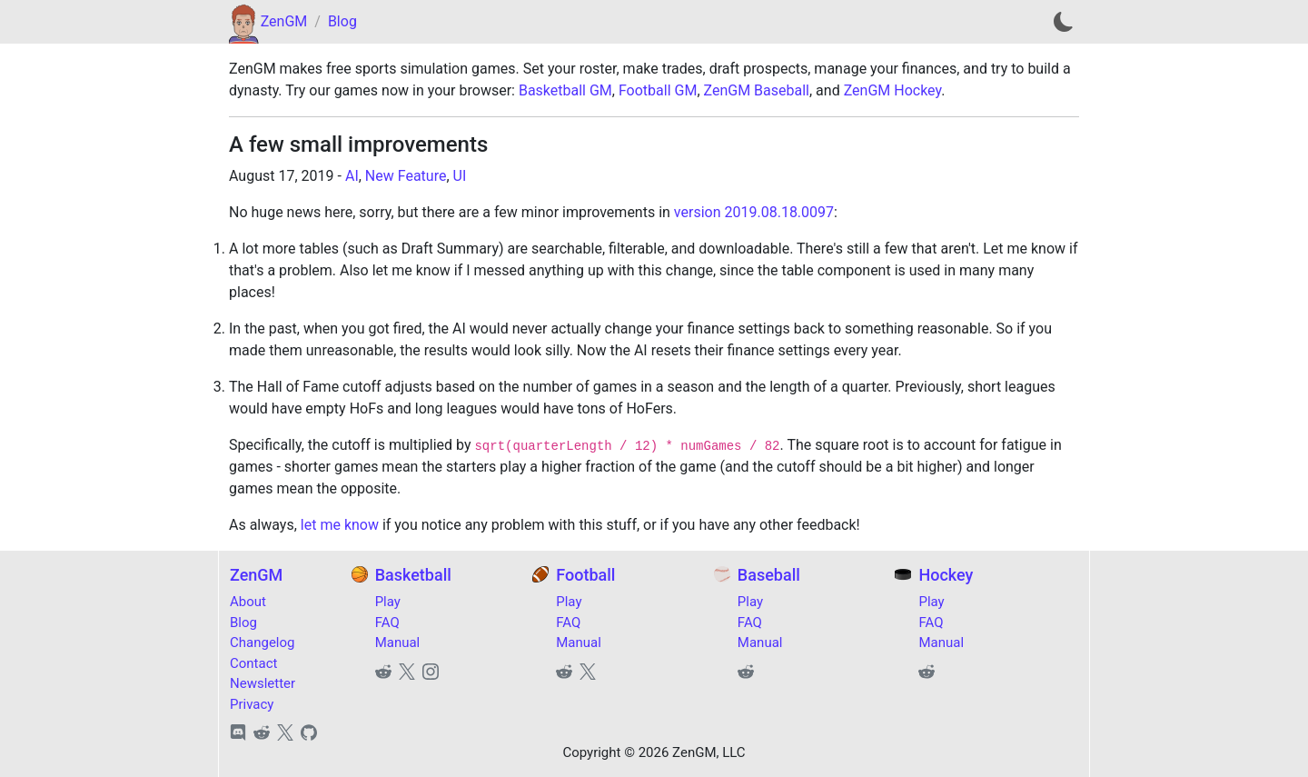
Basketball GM (565, 90)
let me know (340, 524)
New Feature (406, 175)
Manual (398, 642)
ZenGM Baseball (756, 90)
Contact (253, 663)
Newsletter (262, 683)
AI (352, 175)
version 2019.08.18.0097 (754, 212)
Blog (342, 21)
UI (460, 175)
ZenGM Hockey (893, 90)
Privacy (251, 704)
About (248, 601)
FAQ (387, 622)
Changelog (262, 642)
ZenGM (284, 21)
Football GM (658, 90)
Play (388, 601)
